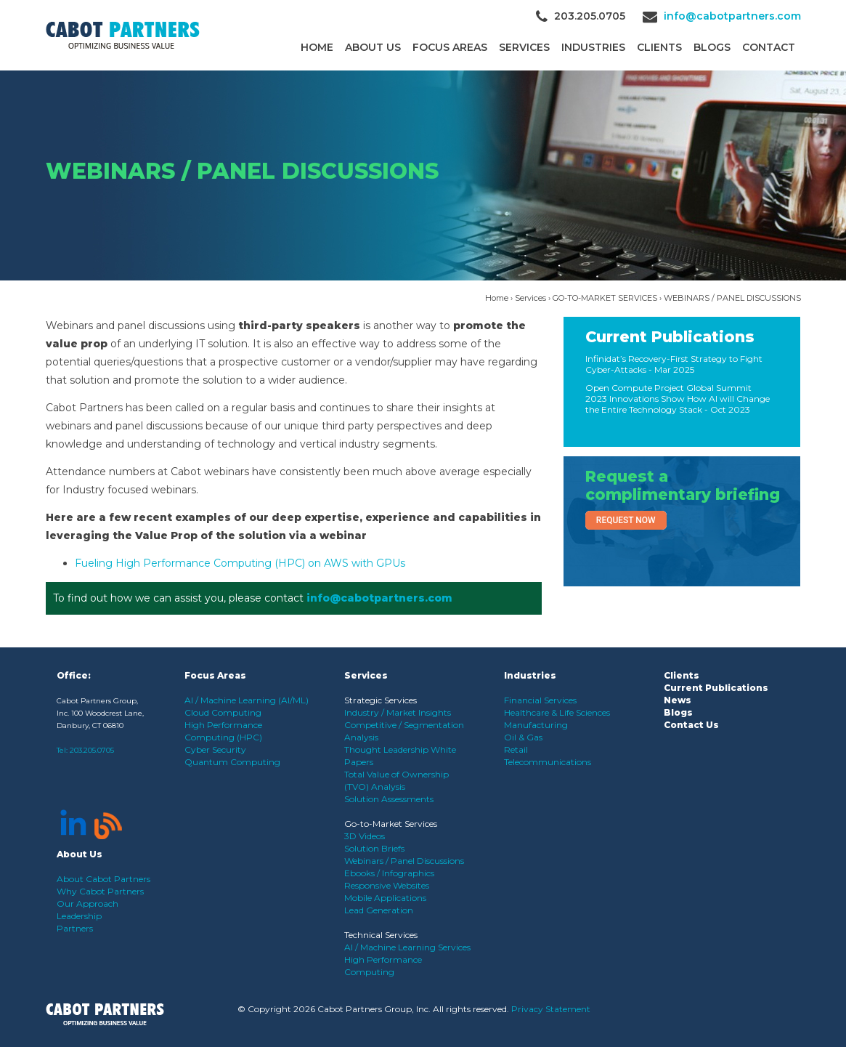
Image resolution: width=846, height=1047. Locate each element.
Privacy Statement (550, 1008)
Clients (681, 675)
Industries (593, 47)
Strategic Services (380, 700)
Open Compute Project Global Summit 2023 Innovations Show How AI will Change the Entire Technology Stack (677, 398)
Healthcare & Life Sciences (557, 712)
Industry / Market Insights (397, 712)
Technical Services (381, 934)
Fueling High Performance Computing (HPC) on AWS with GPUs (240, 563)
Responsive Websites (386, 885)
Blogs (712, 47)
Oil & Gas (523, 737)
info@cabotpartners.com (732, 16)
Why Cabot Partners (100, 891)
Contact (768, 47)
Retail (516, 749)
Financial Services (540, 700)
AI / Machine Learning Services (407, 947)
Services (524, 47)
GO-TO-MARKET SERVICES (605, 298)
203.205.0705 (92, 750)
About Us (373, 47)
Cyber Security (215, 749)
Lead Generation (378, 910)
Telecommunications (547, 761)
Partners (75, 928)
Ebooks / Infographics (389, 873)
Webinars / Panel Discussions (404, 860)
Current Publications (670, 337)
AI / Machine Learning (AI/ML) (246, 700)
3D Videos (364, 835)
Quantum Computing (232, 761)
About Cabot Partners (103, 878)
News (677, 700)
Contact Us (691, 724)
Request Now (626, 520)
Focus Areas (449, 47)
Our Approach (87, 903)
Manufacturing (536, 724)
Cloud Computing (222, 712)
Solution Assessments (389, 798)
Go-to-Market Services (390, 823)
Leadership (79, 915)
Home (317, 47)
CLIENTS (659, 47)
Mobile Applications (385, 897)
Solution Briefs (374, 848)
